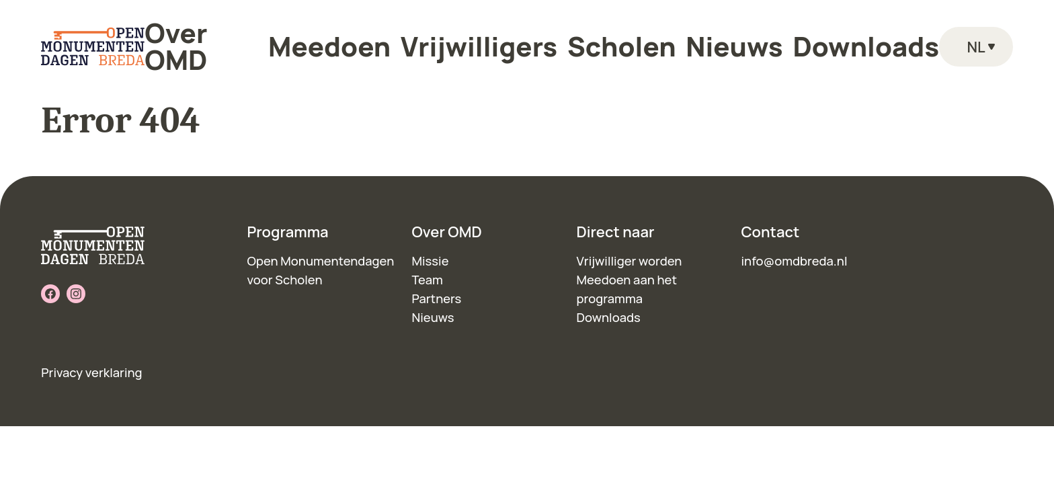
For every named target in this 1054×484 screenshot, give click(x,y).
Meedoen (411, 39)
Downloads (759, 39)
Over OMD (321, 39)
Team (427, 279)
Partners (437, 298)
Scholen (595, 39)
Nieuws (672, 39)
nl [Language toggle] (976, 39)
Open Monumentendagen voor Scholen (321, 270)
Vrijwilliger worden (629, 261)
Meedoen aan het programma (627, 289)
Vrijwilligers (505, 39)
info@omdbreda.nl (794, 261)
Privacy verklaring (91, 372)
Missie (430, 261)
